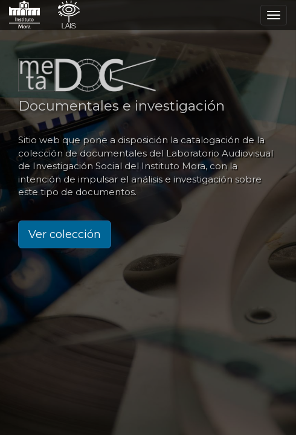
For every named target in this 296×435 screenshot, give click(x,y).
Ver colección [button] (64, 234)
